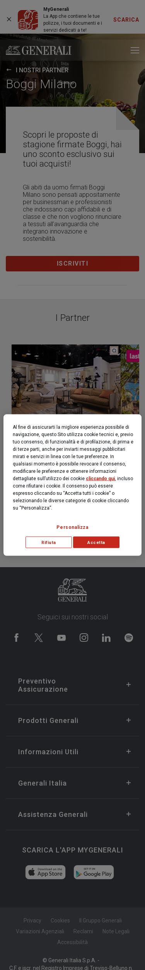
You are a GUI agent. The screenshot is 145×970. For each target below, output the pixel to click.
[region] (72, 485)
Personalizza (72, 527)
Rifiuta (48, 542)
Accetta (96, 542)
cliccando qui (100, 478)
